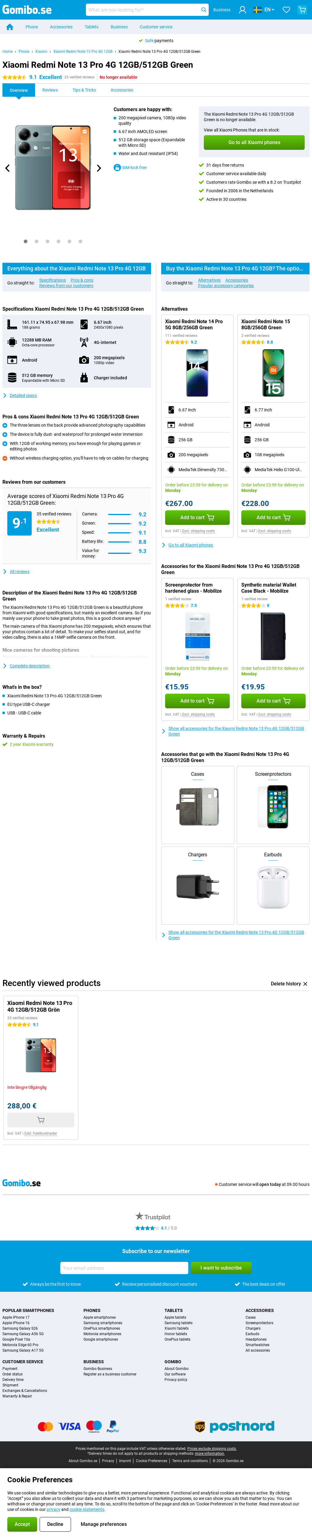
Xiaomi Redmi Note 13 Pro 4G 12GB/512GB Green (159, 51)
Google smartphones (100, 1339)
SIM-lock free (130, 167)
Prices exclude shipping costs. (212, 1449)
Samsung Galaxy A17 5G (23, 1350)
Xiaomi (41, 51)
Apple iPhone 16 (16, 1323)
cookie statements (86, 1509)
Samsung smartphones (102, 1323)
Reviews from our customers (66, 285)
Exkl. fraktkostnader (40, 1133)
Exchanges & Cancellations (24, 1391)
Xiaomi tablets (177, 1328)
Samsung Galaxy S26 (20, 1328)
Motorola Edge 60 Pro (20, 1345)
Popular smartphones (28, 1310)
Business (119, 26)
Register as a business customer (109, 1374)
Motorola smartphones (102, 1334)
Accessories (61, 26)
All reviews (16, 571)
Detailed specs (19, 395)
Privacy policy (176, 1380)
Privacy (108, 1461)
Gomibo (173, 1361)
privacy (53, 1509)
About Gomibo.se (83, 1461)
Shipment (10, 1385)
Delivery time (12, 1380)
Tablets (91, 26)
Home (7, 51)
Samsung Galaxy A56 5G (23, 1334)
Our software (175, 1374)
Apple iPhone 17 (16, 1317)
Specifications (52, 280)
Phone (32, 26)
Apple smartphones (99, 1317)
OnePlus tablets (177, 1339)
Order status (12, 1374)
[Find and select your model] (147, 10)
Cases (251, 1317)
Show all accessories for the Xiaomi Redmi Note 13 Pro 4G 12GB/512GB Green (232, 731)
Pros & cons (82, 280)
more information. (210, 1453)
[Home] (10, 27)
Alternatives (209, 280)
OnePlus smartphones (101, 1328)
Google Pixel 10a (16, 1339)
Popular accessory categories (226, 285)
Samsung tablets (179, 1323)
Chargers (253, 1328)
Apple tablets (175, 1317)
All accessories (258, 1350)
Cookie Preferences (151, 1461)
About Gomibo (177, 1369)
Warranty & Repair (17, 1396)
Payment (9, 1369)
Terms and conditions (190, 1461)
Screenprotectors (259, 1323)
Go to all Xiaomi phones (187, 545)
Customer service (156, 26)
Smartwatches (257, 1345)
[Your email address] (124, 1268)
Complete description (26, 665)
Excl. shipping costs (198, 531)
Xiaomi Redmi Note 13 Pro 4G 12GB (82, 51)
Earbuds (252, 1334)
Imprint (125, 1461)
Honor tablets (176, 1334)
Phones (92, 1310)
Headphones (256, 1339)
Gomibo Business (97, 1369)
